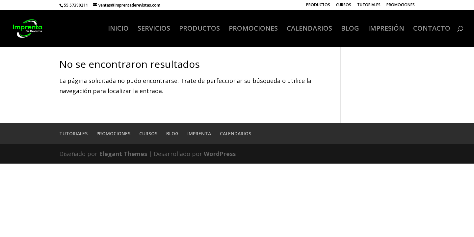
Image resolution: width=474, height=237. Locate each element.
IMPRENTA (199, 133)
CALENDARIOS (309, 29)
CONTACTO (431, 29)
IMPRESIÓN (386, 29)
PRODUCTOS (318, 5)
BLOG (350, 29)
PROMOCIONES (400, 5)
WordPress (220, 154)
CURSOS (343, 5)
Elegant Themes (123, 154)
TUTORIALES (369, 5)
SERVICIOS (154, 29)
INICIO (118, 29)
